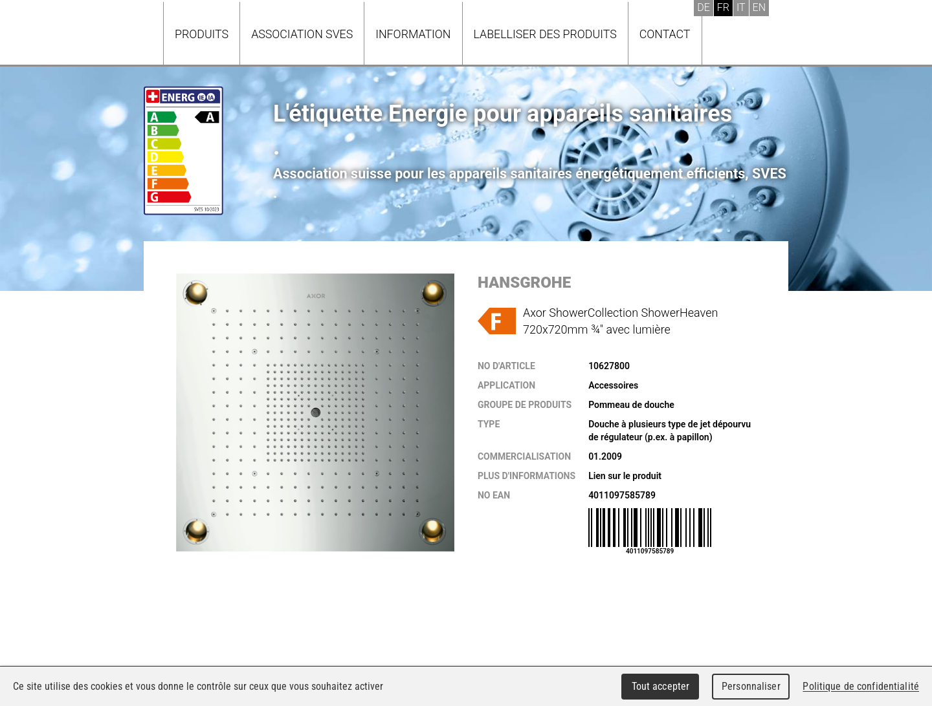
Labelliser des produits (545, 34)
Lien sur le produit (624, 476)
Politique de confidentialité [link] (861, 686)
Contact (665, 34)
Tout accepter (661, 686)
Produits (201, 34)
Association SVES (302, 34)
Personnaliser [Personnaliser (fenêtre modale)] (751, 686)
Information (412, 34)
